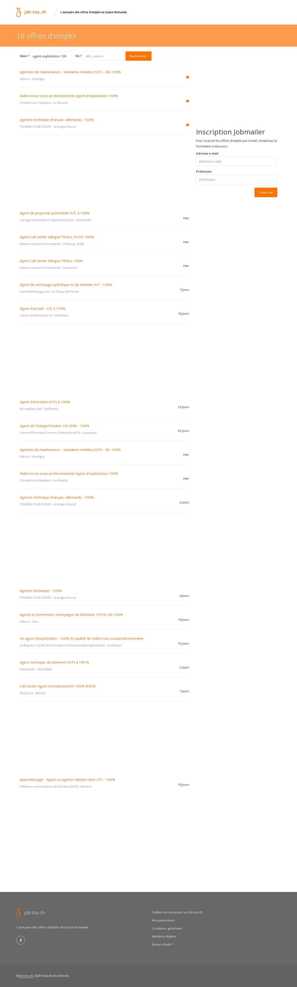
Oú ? (78, 56)
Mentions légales (164, 936)
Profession (204, 171)
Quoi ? (24, 56)
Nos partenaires (163, 920)
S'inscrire (266, 192)
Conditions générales (167, 928)
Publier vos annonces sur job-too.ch (177, 912)
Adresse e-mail (207, 153)
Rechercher (138, 56)
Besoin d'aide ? (162, 944)
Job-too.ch (26, 976)
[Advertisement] (104, 169)
